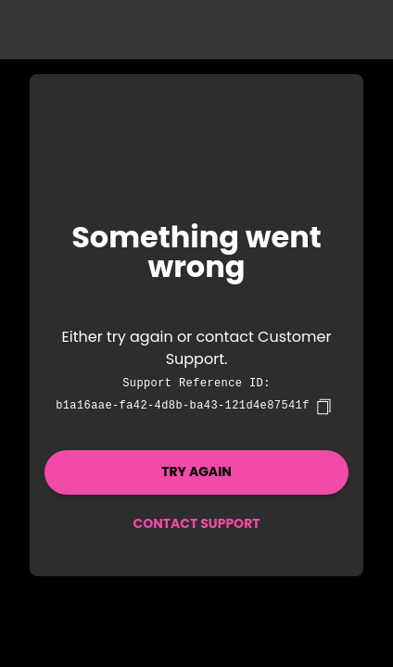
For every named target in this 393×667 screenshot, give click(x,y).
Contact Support (196, 523)
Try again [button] (196, 471)
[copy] (323, 407)
